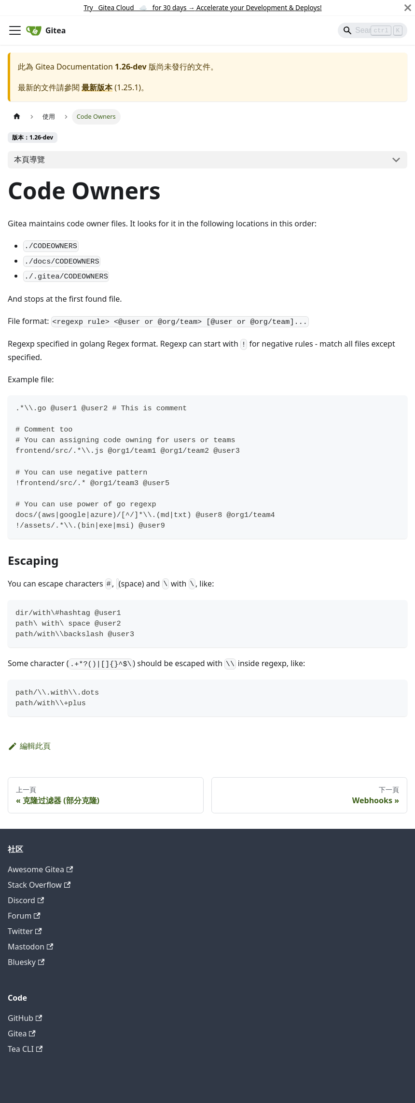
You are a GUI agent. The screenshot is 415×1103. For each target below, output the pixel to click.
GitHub (25, 1018)
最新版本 (97, 87)
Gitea (22, 1033)
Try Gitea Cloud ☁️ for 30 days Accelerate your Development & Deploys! (202, 7)
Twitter (25, 931)
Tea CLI (25, 1049)
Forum (24, 915)
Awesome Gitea (40, 869)
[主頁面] (17, 116)
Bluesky (26, 962)
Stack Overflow (39, 885)
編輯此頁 (29, 745)
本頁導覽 (29, 159)
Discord (26, 900)
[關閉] (408, 7)
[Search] (372, 30)
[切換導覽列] (15, 30)
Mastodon (30, 946)
